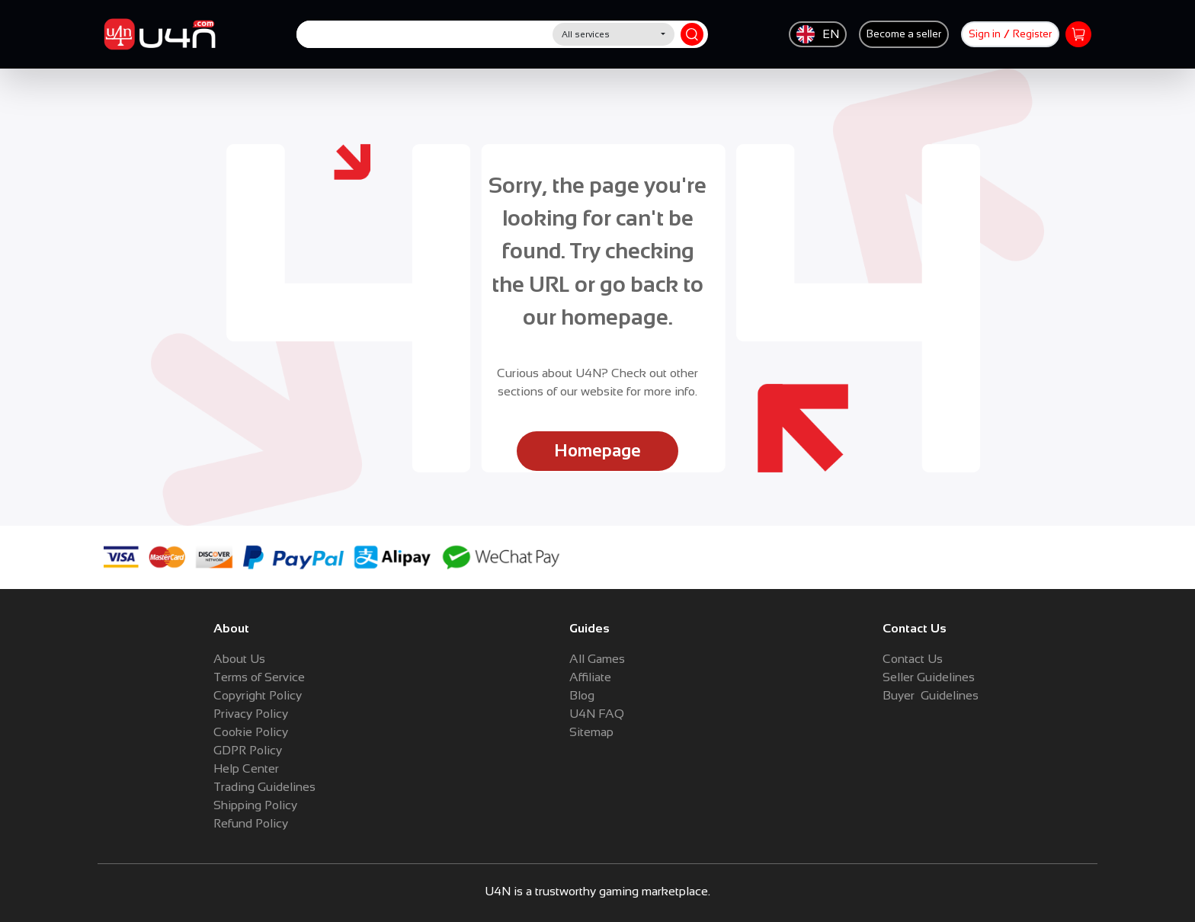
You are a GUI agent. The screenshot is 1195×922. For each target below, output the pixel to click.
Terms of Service (259, 677)
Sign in (985, 34)
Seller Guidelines (929, 677)
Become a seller (904, 34)
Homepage (597, 450)
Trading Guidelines (264, 786)
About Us (239, 658)
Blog (581, 695)
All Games (597, 658)
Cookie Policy (250, 731)
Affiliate (590, 677)
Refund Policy (250, 823)
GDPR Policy (247, 750)
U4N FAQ (596, 713)
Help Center (246, 768)
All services (586, 34)
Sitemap (591, 731)
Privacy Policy (250, 713)
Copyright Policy (257, 695)
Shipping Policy (255, 805)
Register (1032, 34)
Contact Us (913, 658)
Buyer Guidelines (931, 695)
